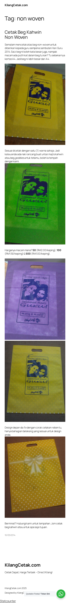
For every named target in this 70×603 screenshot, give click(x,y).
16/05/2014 (10, 535)
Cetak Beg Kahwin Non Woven (23, 35)
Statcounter (8, 601)
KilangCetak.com (16, 5)
